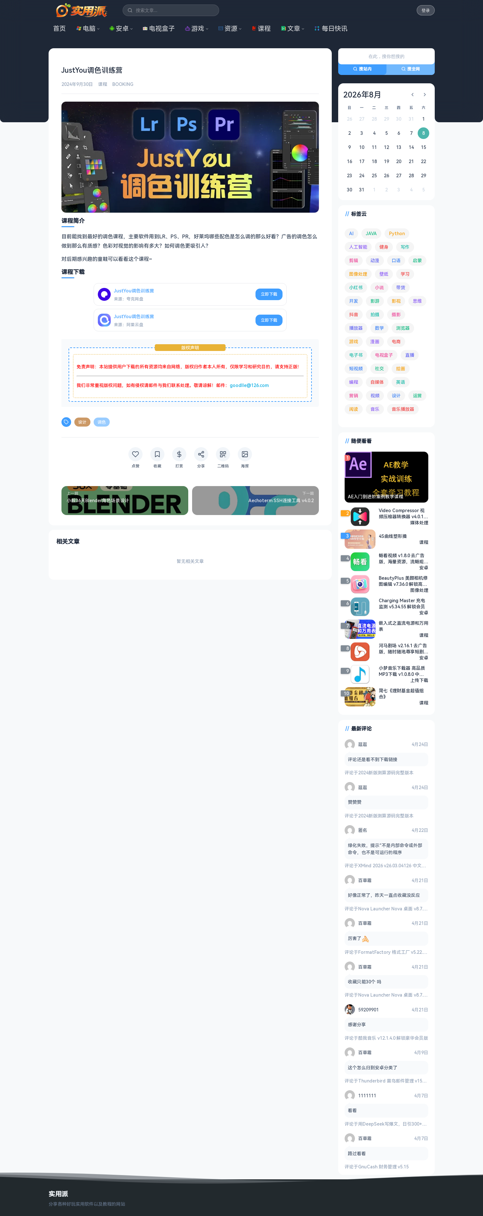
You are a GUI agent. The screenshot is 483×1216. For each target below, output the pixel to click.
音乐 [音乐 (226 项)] (374, 409)
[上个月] (412, 94)
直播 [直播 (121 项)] (409, 355)
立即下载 (269, 294)
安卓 (119, 28)
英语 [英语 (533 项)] (400, 382)
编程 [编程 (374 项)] (353, 382)
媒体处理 (419, 523)
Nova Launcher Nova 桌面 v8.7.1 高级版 (399, 909)
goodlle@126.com (249, 385)
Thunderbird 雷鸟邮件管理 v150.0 (393, 1081)
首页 (59, 28)
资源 (227, 28)
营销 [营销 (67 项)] (353, 395)
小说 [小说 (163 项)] (379, 287)
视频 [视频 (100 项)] (374, 395)
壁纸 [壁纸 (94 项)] (383, 274)
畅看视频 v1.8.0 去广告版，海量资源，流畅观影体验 (403, 558)
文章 (290, 28)
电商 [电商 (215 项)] (396, 341)
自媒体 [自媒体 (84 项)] (377, 382)
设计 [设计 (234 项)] (396, 395)
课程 (261, 28)
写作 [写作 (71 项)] (405, 247)
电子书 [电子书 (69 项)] (356, 355)
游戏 (194, 28)
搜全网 (410, 69)
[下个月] (425, 94)
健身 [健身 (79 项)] (383, 247)
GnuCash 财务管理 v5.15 (383, 1167)
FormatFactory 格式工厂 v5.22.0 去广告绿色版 (406, 952)
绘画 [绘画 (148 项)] (400, 368)
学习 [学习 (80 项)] (405, 274)
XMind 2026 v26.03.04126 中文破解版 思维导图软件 (410, 865)
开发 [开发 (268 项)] (353, 301)
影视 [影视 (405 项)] (396, 301)
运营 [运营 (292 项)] (417, 395)
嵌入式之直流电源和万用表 (403, 626)
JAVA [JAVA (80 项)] (371, 233)
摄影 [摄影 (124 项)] (396, 314)
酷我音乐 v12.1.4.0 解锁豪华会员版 (393, 1038)
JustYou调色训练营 (134, 291)
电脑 (86, 28)
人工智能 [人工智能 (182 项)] (358, 247)
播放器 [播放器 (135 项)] (356, 328)
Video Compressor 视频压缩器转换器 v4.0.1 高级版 (401, 513)
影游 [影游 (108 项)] (374, 301)
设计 (82, 422)
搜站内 (362, 69)
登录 (426, 10)
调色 (102, 422)
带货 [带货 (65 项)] (400, 287)
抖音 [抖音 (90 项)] (353, 314)
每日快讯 (331, 28)
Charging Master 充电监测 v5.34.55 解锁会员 (402, 603)
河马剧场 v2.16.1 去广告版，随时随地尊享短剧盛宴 (403, 648)
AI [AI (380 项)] (351, 233)
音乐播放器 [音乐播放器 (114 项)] (403, 409)
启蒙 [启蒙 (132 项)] (417, 260)
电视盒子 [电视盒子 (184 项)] (384, 355)
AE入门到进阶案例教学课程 (375, 496)
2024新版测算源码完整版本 (385, 772)
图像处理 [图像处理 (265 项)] (358, 274)
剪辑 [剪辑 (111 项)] (353, 260)
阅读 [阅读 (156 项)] (353, 409)
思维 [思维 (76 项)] (417, 301)
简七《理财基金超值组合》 (401, 693)
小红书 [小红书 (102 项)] (356, 287)
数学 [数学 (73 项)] (379, 328)
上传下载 (419, 680)
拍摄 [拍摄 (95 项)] (374, 314)
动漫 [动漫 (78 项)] (374, 260)
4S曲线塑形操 (393, 536)
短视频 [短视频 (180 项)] (356, 368)
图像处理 (419, 590)
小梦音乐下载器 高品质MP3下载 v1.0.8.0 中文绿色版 (402, 671)
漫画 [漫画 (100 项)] (374, 341)
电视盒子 (159, 28)
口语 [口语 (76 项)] (396, 260)
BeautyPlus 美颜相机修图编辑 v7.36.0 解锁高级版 (403, 581)
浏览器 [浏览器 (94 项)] (403, 328)
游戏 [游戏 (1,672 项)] (353, 341)
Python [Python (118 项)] (397, 233)
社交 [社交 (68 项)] (379, 368)
